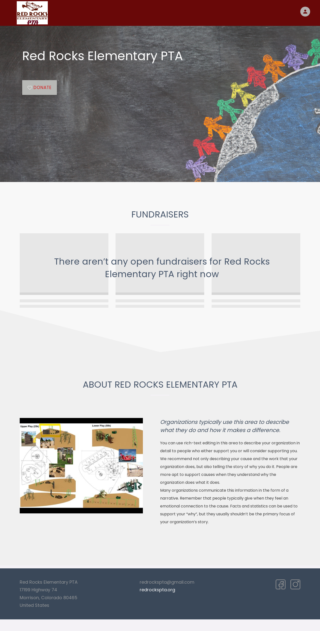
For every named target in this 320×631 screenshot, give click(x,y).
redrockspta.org (157, 590)
